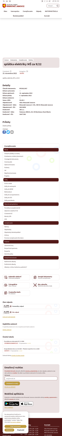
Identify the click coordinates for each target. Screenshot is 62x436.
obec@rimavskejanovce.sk (51, 407)
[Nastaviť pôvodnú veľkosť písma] (47, 1)
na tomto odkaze (15, 422)
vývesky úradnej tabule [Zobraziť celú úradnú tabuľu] (17, 318)
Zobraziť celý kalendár (9, 280)
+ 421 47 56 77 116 (49, 405)
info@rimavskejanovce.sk (51, 409)
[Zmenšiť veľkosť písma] (45, 1)
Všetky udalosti (7, 293)
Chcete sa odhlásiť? (10, 350)
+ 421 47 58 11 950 (49, 403)
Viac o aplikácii (9, 370)
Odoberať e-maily (12, 347)
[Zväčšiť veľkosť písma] (49, 1)
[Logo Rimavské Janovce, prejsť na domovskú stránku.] (13, 6)
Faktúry (22, 36)
